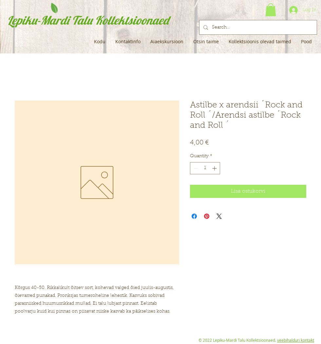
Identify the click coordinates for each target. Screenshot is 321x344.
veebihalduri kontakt (295, 340)
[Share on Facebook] (194, 216)
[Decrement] (195, 168)
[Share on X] (219, 216)
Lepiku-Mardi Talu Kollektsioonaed (88, 20)
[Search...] (257, 27)
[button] (270, 9)
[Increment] (215, 168)
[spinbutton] (205, 168)
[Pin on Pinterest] (207, 216)
